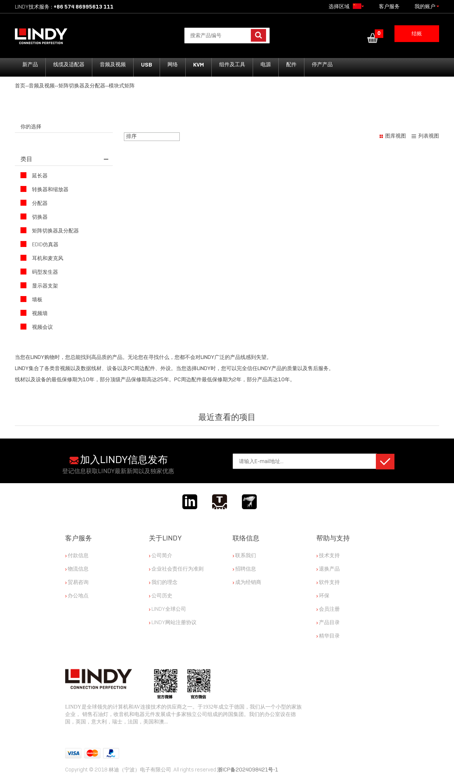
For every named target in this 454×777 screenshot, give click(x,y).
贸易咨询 (77, 582)
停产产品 (322, 64)
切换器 (34, 216)
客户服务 (389, 6)
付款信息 (77, 555)
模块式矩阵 (122, 86)
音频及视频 (113, 64)
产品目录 (328, 622)
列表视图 (428, 136)
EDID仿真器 (39, 244)
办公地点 (77, 595)
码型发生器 (39, 272)
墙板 (31, 299)
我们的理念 (163, 582)
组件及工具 (232, 64)
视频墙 (34, 313)
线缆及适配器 (68, 64)
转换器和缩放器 (44, 189)
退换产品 (328, 569)
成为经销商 (247, 582)
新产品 (30, 64)
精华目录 (328, 636)
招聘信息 (244, 569)
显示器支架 (39, 285)
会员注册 (328, 609)
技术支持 (328, 555)
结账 (417, 33)
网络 (172, 64)
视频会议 (36, 327)
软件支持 (328, 582)
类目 (26, 159)
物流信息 (77, 569)
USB (146, 64)
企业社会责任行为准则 (176, 569)
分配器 (34, 203)
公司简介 (160, 555)
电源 (265, 64)
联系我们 (244, 555)
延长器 (34, 175)
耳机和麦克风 (41, 258)
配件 (291, 64)
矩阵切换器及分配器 (81, 86)
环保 (322, 595)
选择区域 (346, 6)
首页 (20, 86)
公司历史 (160, 595)
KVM (198, 64)
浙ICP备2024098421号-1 (247, 770)
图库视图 (395, 136)
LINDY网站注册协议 (172, 622)
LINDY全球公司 (167, 609)
